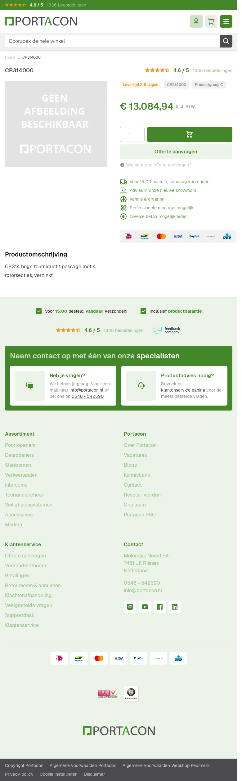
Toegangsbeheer (24, 495)
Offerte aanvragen (25, 555)
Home (10, 57)
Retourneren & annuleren (33, 585)
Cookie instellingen (59, 774)
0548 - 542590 (88, 396)
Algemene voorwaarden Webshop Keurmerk (166, 765)
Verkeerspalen (21, 475)
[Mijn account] (196, 21)
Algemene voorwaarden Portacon (83, 765)
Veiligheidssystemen (28, 505)
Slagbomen (18, 465)
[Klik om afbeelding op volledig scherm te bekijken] (56, 124)
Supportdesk (19, 615)
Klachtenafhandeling (28, 595)
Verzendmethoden (26, 565)
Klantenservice (23, 544)
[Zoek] (226, 41)
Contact (133, 485)
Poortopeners (20, 445)
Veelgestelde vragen (28, 605)
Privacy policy (19, 774)
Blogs (130, 465)
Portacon (135, 434)
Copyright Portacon (24, 765)
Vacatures (135, 455)
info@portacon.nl (86, 390)
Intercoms (16, 485)
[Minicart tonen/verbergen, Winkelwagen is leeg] (211, 21)
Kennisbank (137, 475)
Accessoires (19, 514)
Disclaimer (94, 774)
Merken (13, 524)
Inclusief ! (176, 311)
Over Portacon (140, 445)
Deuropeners (19, 455)
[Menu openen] (226, 21)
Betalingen (17, 575)
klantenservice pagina (183, 390)
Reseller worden (142, 495)
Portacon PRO (140, 514)
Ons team (135, 505)
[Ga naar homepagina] (41, 21)
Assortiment (19, 434)
